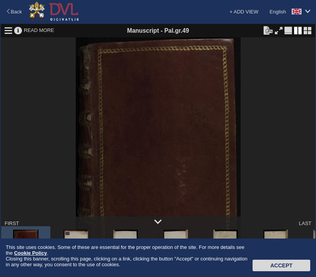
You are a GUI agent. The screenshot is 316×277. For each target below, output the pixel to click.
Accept (281, 265)
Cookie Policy (30, 253)
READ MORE (39, 30)
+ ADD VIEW (244, 12)
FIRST (12, 223)
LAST (305, 223)
